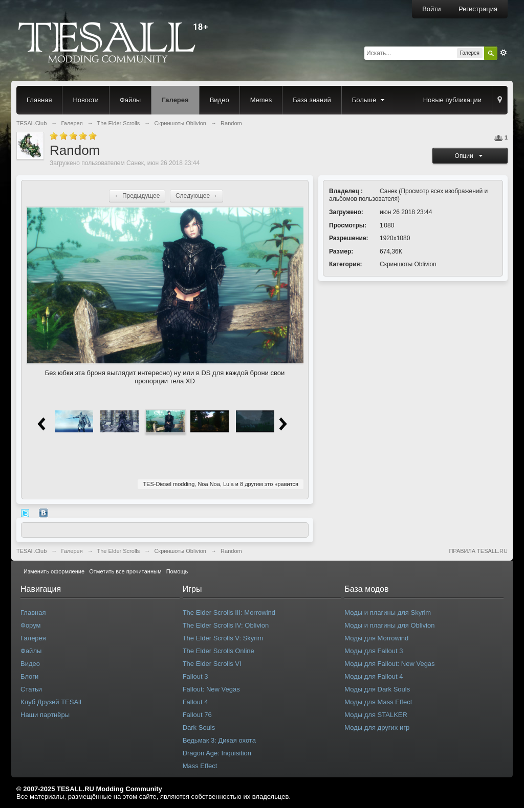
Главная (39, 100)
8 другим (251, 484)
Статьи (31, 689)
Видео (219, 100)
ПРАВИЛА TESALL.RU (478, 551)
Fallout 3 (195, 676)
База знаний (312, 100)
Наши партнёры (45, 715)
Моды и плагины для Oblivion (389, 625)
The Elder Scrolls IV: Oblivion (226, 625)
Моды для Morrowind (376, 638)
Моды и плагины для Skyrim (387, 612)
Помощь (177, 571)
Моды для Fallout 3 (373, 651)
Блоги (29, 676)
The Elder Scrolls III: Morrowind (229, 612)
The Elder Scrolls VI (212, 663)
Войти (431, 9)
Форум (30, 625)
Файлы (130, 100)
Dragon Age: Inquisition (217, 753)
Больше (369, 100)
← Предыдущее (137, 195)
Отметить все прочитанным (125, 571)
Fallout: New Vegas (211, 689)
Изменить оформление (54, 571)
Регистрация (477, 9)
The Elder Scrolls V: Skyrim (223, 638)
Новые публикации (452, 100)
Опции (470, 155)
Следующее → (197, 195)
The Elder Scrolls (118, 551)
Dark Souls (199, 727)
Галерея (175, 100)
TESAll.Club (31, 551)
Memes (261, 100)
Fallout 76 (197, 715)
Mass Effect (200, 766)
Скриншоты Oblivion (408, 264)
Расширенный (503, 53)
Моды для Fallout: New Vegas (389, 663)
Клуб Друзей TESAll (50, 702)
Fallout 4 (195, 702)
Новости (85, 100)
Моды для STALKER (375, 715)
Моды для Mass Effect (378, 702)
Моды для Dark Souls (377, 689)
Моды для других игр (376, 727)
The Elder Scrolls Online (218, 651)
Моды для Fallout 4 (373, 676)
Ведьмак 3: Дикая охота (219, 740)
